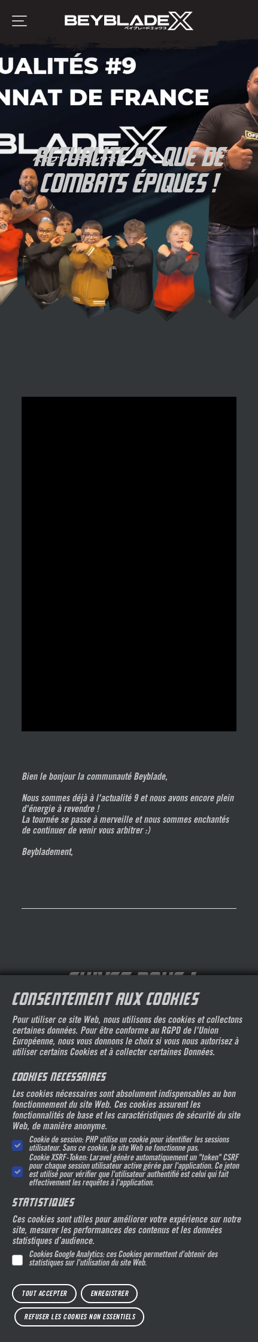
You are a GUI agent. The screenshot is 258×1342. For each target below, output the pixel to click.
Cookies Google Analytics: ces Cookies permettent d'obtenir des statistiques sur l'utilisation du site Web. (123, 1259)
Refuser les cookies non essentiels (79, 1317)
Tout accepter (44, 1294)
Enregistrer (109, 1294)
